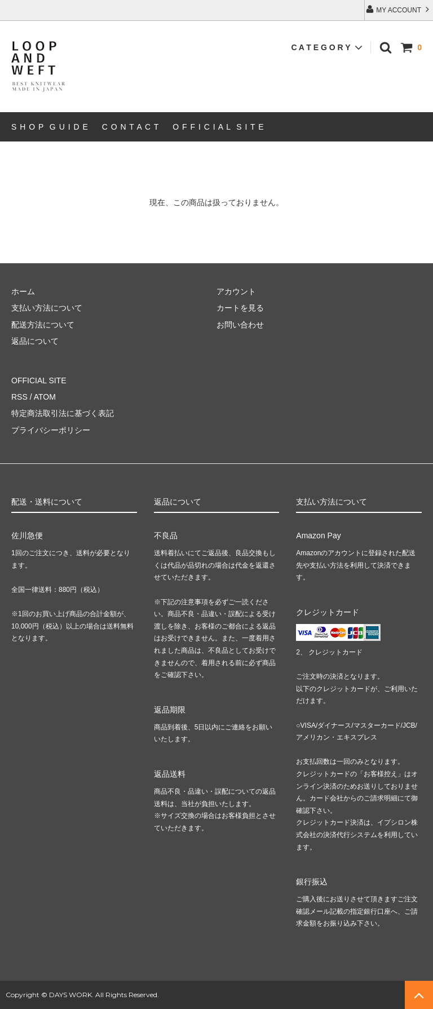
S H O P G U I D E (50, 126)
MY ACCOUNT (398, 9)
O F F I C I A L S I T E (218, 126)
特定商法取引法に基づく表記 (62, 413)
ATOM (45, 396)
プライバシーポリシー (50, 430)
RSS (19, 396)
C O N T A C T (131, 126)
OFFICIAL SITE (39, 380)
